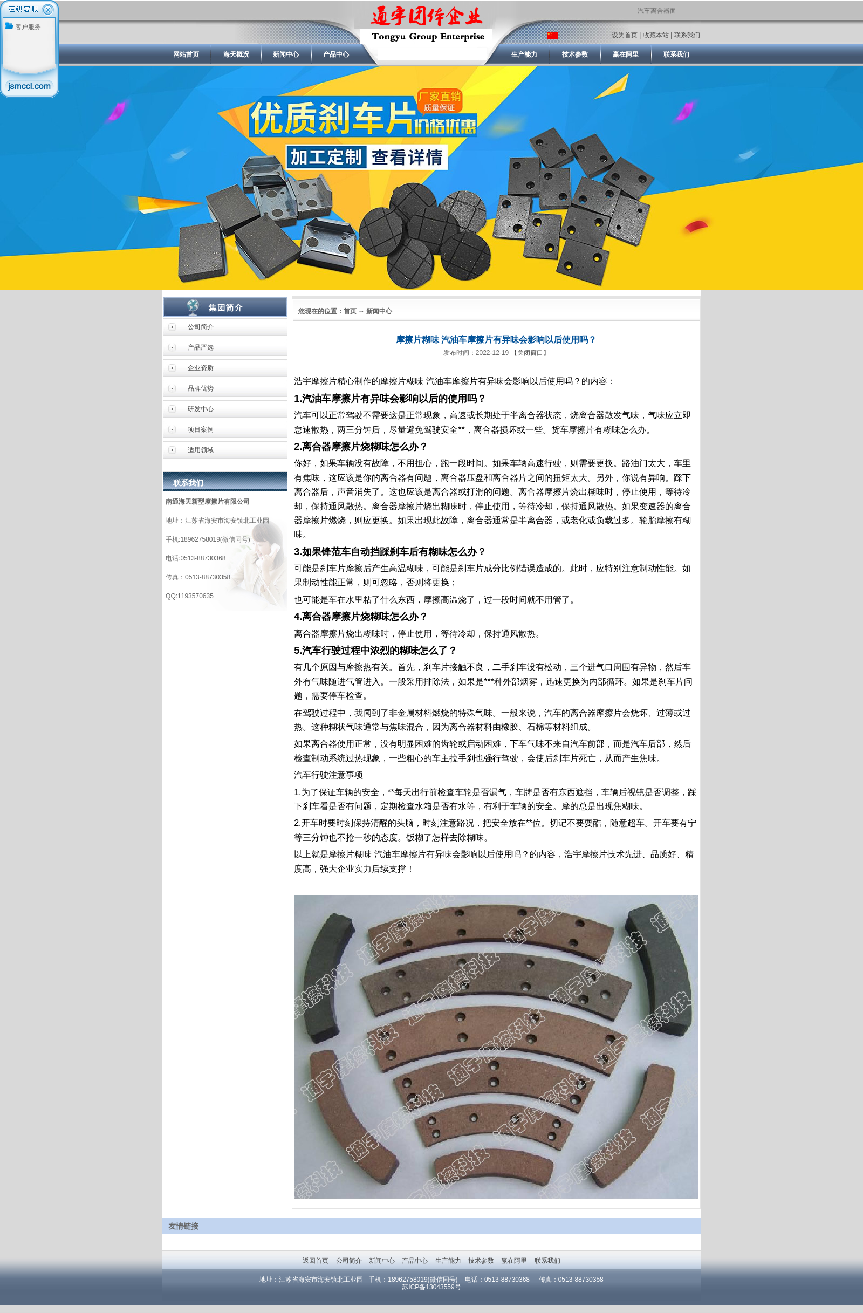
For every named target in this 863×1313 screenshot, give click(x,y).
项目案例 (201, 429)
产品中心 (415, 1260)
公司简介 (201, 327)
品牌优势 (201, 388)
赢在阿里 (514, 1260)
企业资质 (201, 368)
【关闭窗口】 (530, 353)
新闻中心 (382, 1260)
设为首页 (625, 35)
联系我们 (687, 35)
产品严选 (201, 347)
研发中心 (201, 409)
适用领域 (201, 450)
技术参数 (480, 1260)
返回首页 (315, 1260)
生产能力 (448, 1260)
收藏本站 (656, 35)
